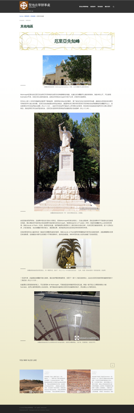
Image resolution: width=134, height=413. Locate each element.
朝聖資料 (27, 16)
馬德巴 (94, 372)
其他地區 (33, 16)
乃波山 (47, 372)
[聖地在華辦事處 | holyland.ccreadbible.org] (24, 5)
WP (27, 410)
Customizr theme (44, 410)
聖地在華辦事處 (29, 407)
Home (21, 16)
